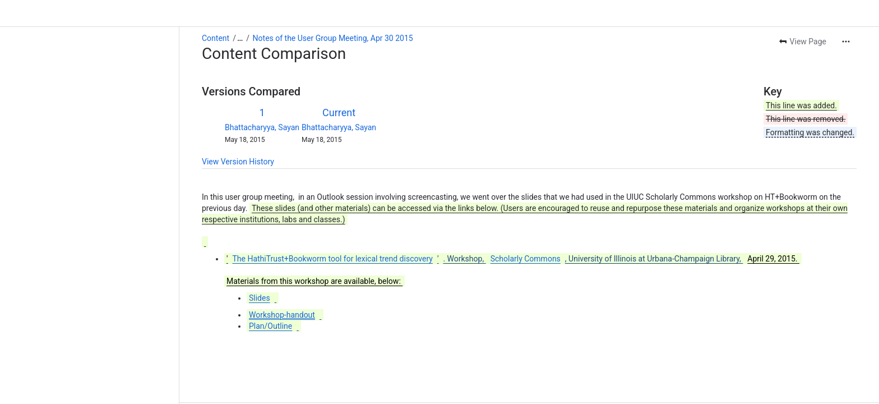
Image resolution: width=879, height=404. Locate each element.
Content (215, 38)
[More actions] (846, 41)
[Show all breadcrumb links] (240, 38)
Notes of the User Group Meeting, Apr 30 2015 (333, 38)
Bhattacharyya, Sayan (262, 127)
